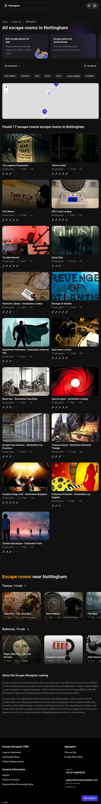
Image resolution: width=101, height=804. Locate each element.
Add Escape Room (11, 757)
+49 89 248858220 (75, 772)
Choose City (70, 752)
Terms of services (10, 779)
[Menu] (92, 5)
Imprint (5, 775)
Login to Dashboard (11, 752)
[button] (48, 93)
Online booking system (13, 761)
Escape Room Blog (73, 757)
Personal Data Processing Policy (17, 784)
